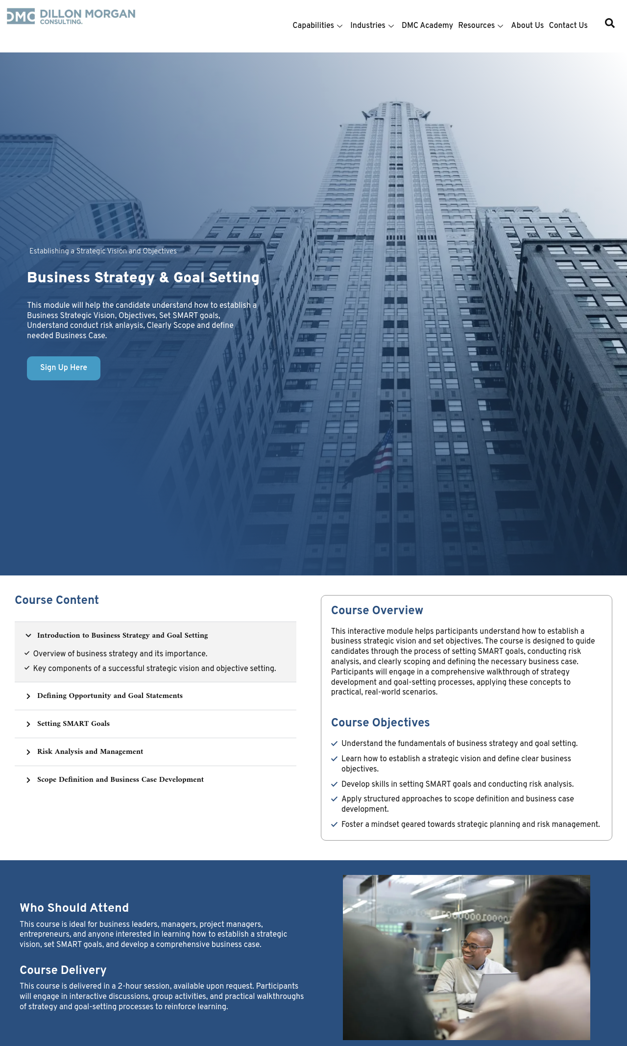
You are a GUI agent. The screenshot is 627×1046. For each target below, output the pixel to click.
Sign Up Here (63, 368)
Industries (372, 26)
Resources (480, 26)
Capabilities (317, 26)
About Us (527, 26)
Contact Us (568, 26)
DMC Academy (427, 26)
